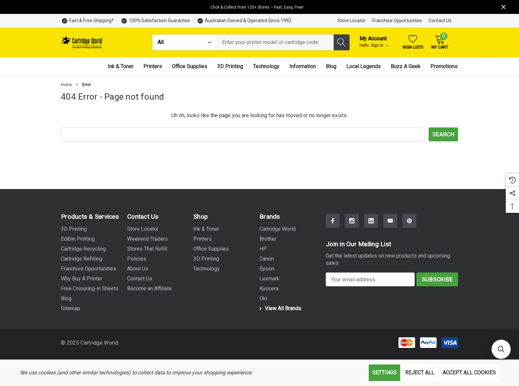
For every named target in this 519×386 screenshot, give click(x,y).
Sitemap (70, 308)
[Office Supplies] (189, 66)
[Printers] (152, 66)
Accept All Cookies (469, 372)
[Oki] (263, 299)
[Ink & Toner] (120, 66)
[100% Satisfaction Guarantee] (155, 20)
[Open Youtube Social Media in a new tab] (390, 221)
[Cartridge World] (278, 229)
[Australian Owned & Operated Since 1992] (244, 20)
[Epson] (267, 269)
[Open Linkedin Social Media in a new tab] (371, 221)
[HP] (263, 249)
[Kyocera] (269, 289)
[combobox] (275, 42)
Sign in (379, 45)
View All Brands (279, 308)
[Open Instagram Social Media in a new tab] (352, 221)
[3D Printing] (230, 66)
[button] (501, 349)
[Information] (302, 66)
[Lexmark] (269, 279)
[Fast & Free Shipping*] (87, 20)
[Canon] (267, 259)
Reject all (419, 372)
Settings (384, 372)
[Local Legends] (363, 66)
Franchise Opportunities (397, 20)
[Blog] (331, 66)
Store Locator (351, 20)
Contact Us (440, 20)
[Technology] (266, 66)
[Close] (503, 7)
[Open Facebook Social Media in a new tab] (333, 221)
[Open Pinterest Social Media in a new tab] (409, 221)
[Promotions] (443, 66)
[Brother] (268, 239)
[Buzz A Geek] (405, 66)
